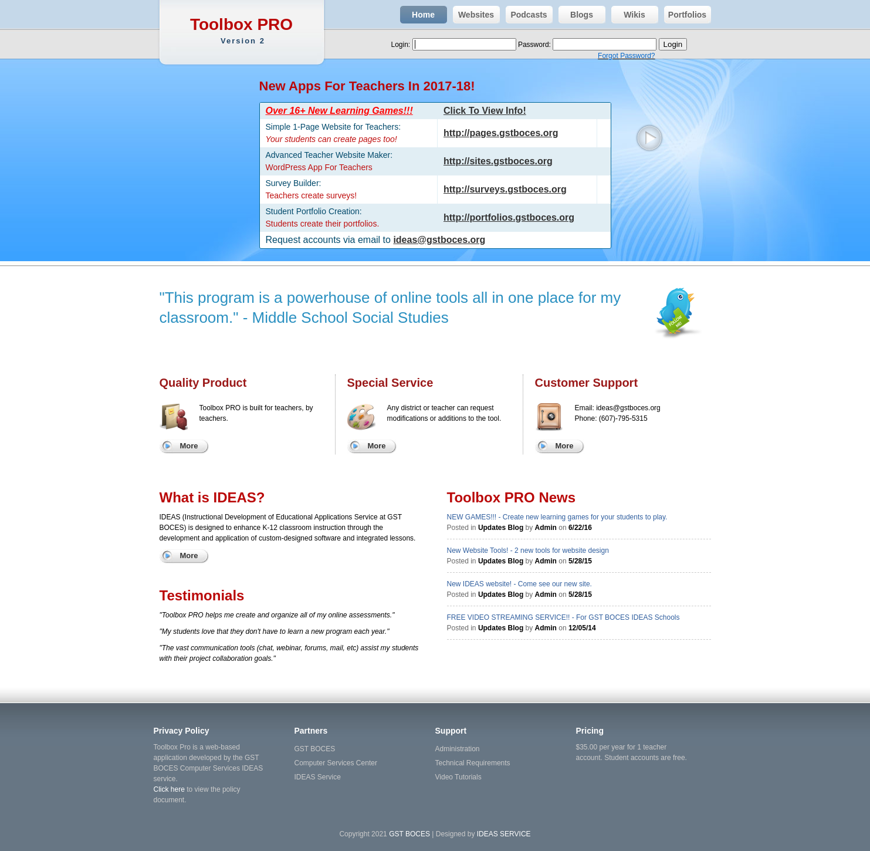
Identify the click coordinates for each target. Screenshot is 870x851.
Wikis (628, 14)
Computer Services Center (335, 763)
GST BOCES (315, 749)
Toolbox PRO (243, 30)
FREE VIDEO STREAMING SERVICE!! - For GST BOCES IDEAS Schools (563, 617)
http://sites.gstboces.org (498, 161)
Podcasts (526, 14)
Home (417, 14)
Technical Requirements (472, 763)
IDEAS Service (317, 777)
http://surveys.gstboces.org (505, 189)
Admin (546, 528)
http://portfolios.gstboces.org (509, 217)
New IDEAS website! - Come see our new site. (519, 584)
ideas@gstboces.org (439, 240)
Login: (401, 44)
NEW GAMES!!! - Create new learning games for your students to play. (557, 517)
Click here (169, 789)
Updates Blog (500, 528)
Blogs (575, 14)
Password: (535, 44)
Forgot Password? (626, 56)
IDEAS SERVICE (504, 834)
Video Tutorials (458, 777)
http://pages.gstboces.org (501, 133)
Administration (457, 749)
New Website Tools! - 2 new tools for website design (528, 550)
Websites (474, 14)
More (189, 445)
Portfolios (685, 14)
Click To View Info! (485, 111)
